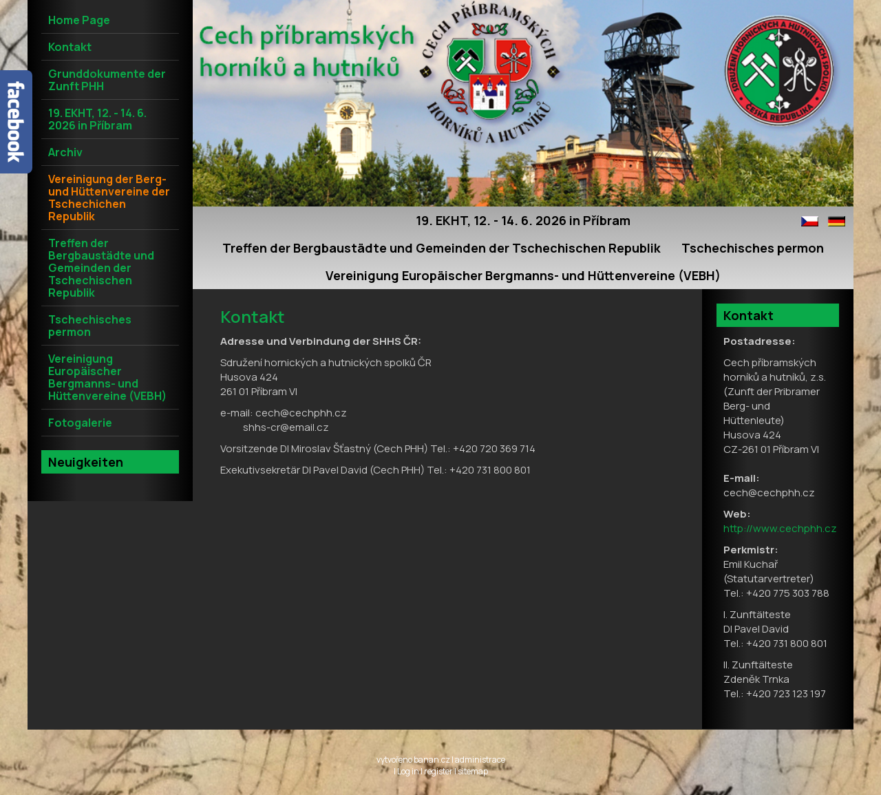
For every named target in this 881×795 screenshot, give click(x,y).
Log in (408, 771)
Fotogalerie (80, 422)
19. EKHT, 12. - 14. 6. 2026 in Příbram (523, 220)
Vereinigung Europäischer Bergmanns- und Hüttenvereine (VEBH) (523, 275)
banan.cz (432, 759)
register (438, 771)
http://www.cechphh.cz (780, 528)
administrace (480, 759)
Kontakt (70, 46)
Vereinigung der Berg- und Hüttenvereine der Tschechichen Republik (109, 197)
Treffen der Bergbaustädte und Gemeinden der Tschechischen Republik (441, 248)
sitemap (473, 771)
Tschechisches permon (752, 248)
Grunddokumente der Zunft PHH (107, 80)
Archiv (65, 152)
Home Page (79, 20)
